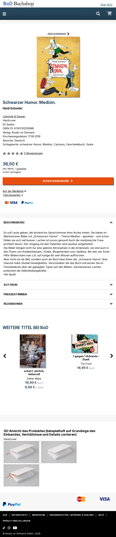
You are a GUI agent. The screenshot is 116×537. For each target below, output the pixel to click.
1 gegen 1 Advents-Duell (86, 358)
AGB (5, 515)
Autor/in (10, 284)
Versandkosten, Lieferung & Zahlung (71, 515)
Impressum (38, 515)
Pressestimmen (15, 294)
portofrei (21, 168)
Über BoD (106, 4)
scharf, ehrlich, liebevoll (34, 372)
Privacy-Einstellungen (16, 521)
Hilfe (101, 515)
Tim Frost (86, 363)
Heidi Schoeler (13, 108)
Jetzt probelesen (56, 33)
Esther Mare (34, 378)
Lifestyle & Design (14, 116)
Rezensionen (13, 303)
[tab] (58, 220)
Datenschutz (20, 515)
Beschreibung (14, 222)
